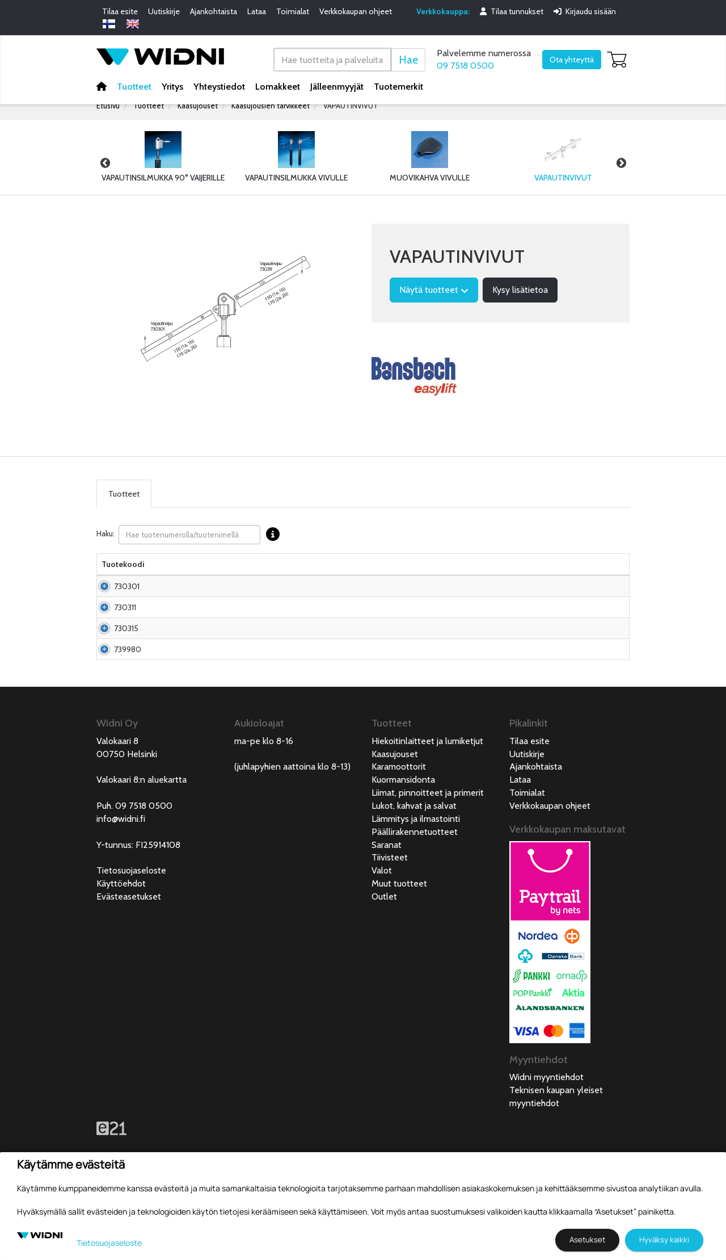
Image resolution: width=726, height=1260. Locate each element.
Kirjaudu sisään (585, 11)
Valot (382, 938)
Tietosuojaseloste (131, 938)
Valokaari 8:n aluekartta (141, 847)
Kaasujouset (198, 105)
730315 (114, 668)
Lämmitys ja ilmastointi (416, 886)
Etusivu (108, 105)
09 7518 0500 (465, 65)
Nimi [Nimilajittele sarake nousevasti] (162, 575)
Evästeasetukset (128, 964)
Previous (104, 163)
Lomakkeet (277, 86)
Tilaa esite (120, 11)
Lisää (598, 603)
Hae (408, 59)
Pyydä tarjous (415, 635)
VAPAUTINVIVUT (350, 105)
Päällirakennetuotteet (415, 899)
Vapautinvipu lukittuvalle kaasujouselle (178, 706)
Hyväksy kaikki (664, 1239)
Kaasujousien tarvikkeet (270, 105)
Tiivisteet (390, 925)
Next (621, 163)
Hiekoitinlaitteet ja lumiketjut (427, 809)
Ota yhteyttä (572, 59)
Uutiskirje (164, 11)
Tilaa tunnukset (511, 11)
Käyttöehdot (121, 951)
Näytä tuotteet (433, 289)
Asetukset (587, 1239)
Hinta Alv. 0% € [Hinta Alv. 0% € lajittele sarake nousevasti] (415, 570)
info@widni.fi (120, 886)
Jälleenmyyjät (337, 86)
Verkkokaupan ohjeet (355, 11)
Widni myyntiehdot (546, 1145)
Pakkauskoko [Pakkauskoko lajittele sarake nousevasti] (263, 575)
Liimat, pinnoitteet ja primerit (428, 860)
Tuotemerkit (398, 86)
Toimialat (292, 11)
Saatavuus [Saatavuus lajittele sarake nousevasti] (467, 575)
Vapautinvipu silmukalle (176, 603)
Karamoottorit (399, 834)
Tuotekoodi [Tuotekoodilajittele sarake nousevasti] (123, 575)
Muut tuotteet (399, 951)
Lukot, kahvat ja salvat (414, 873)
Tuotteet (134, 86)
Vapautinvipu (177, 636)
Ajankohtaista (213, 11)
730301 (114, 603)
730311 (113, 636)
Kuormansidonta (403, 847)
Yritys (172, 86)
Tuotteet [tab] (124, 494)
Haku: (190, 534)
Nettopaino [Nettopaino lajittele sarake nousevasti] (318, 575)
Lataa (256, 11)
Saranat (387, 913)
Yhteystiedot (219, 86)
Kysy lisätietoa (520, 289)
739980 (115, 706)
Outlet (384, 964)
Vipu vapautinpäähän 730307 (190, 668)
